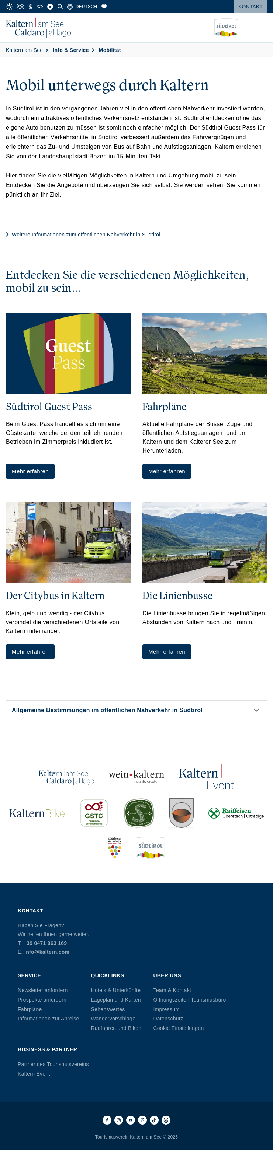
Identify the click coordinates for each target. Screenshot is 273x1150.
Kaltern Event (34, 1074)
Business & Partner (47, 1049)
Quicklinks (107, 975)
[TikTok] (154, 1120)
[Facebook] (107, 1120)
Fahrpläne (30, 1009)
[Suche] (60, 6)
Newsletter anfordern (43, 990)
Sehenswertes (108, 1009)
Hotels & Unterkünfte (116, 990)
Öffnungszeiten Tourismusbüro (189, 1000)
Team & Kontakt (172, 990)
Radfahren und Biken (116, 1028)
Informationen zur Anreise (48, 1018)
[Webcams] (30, 6)
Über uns (167, 975)
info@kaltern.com (46, 952)
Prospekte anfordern (42, 1000)
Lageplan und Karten (116, 1000)
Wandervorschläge (113, 1018)
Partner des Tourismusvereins (53, 1064)
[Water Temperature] (20, 6)
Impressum (166, 1009)
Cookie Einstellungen (178, 1028)
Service (29, 975)
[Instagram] (118, 1120)
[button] (136, 710)
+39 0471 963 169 (45, 943)
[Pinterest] (142, 1120)
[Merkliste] (104, 6)
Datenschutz (168, 1018)
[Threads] (166, 1120)
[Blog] (50, 7)
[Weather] (9, 6)
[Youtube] (130, 1120)
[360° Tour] (40, 6)
